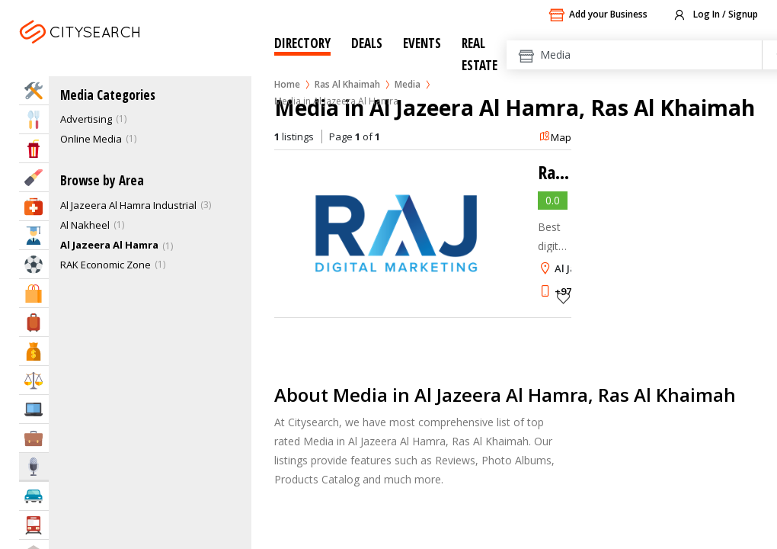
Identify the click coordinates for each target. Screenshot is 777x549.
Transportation (34, 525)
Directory (302, 43)
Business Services (34, 438)
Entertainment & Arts (34, 148)
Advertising (86, 119)
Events (422, 43)
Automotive (34, 496)
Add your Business (598, 15)
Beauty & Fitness (34, 177)
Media (407, 84)
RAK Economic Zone (105, 264)
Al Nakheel (85, 225)
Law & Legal (34, 380)
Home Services (34, 90)
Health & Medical (34, 206)
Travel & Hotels (34, 322)
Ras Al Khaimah (347, 84)
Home (287, 84)
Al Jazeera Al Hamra (109, 245)
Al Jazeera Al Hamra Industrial (128, 205)
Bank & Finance (34, 351)
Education (34, 235)
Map (555, 137)
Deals (366, 43)
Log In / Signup (715, 15)
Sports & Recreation (34, 264)
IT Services (34, 409)
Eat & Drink (34, 119)
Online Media (91, 139)
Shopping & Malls (34, 293)
